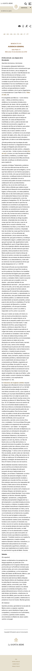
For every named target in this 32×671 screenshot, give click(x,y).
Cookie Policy (16, 664)
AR (4, 34)
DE (8, 34)
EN (11, 34)
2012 (10, 11)
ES (15, 34)
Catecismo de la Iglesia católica (13, 383)
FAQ (16, 659)
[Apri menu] (29, 3)
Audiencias (5, 11)
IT (24, 34)
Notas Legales (16, 661)
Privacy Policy (16, 666)
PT (28, 34)
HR (21, 34)
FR (18, 34)
